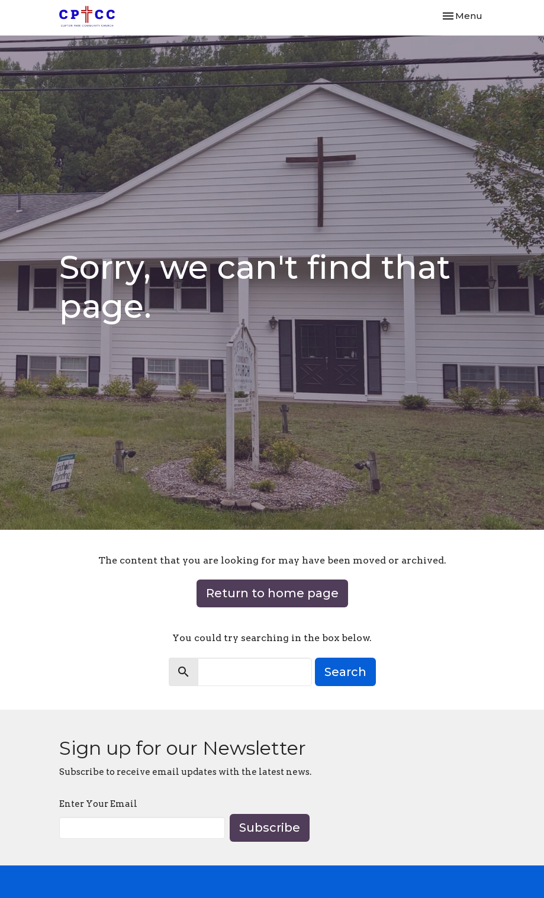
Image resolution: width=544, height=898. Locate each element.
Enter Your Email (98, 804)
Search (345, 672)
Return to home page (272, 593)
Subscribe (269, 827)
